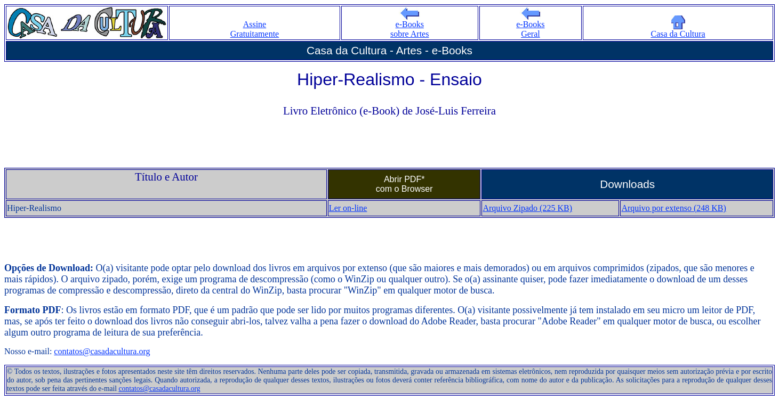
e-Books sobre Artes (409, 25)
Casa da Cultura (678, 30)
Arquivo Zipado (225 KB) (527, 208)
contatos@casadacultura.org (102, 351)
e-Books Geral (530, 25)
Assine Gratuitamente (254, 29)
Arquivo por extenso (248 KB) (673, 208)
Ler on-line (348, 208)
